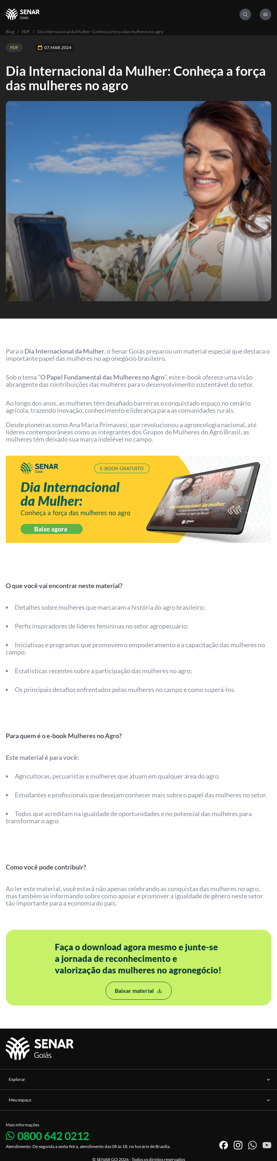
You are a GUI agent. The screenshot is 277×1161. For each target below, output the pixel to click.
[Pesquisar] (245, 14)
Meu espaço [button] (140, 1100)
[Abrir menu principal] (265, 14)
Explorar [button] (140, 1079)
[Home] (122, 14)
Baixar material (139, 990)
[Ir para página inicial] (41, 1049)
